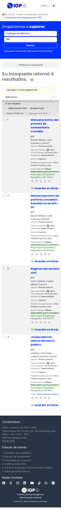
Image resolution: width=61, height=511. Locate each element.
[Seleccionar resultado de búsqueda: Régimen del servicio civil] (4, 268)
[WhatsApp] (47, 483)
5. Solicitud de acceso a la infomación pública (27, 467)
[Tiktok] (40, 483)
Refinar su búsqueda (31, 64)
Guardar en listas (45, 188)
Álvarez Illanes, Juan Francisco (41, 141)
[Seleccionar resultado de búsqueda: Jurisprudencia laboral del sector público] (4, 336)
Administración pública (48, 394)
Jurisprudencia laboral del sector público (43, 341)
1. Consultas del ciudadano (16, 452)
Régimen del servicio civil (45, 270)
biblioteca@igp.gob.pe (14, 437)
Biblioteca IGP (8, 6)
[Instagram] (18, 483)
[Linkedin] (25, 483)
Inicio (20, 14)
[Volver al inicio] (52, 502)
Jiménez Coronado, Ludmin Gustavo (44, 355)
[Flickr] (54, 483)
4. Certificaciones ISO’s (14, 463)
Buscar (31, 45)
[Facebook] (4, 483)
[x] (11, 483)
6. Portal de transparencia (16, 471)
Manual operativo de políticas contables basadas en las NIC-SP (45, 201)
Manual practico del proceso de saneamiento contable (44, 125)
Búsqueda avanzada (37, 14)
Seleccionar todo (17, 108)
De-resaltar (12, 103)
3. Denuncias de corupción (16, 460)
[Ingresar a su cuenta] (53, 5)
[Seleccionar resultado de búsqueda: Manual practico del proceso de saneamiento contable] (4, 119)
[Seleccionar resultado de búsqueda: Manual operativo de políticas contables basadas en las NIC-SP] (4, 195)
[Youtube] (32, 483)
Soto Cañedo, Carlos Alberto (42, 283)
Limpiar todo (37, 108)
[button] (45, 5)
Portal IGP (8, 14)
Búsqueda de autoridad (40, 51)
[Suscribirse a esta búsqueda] (31, 79)
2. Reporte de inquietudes (16, 456)
